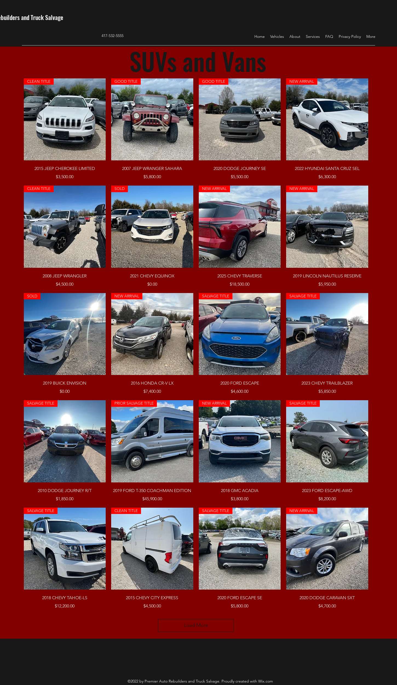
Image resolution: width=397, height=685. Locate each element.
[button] (277, 36)
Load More (196, 625)
